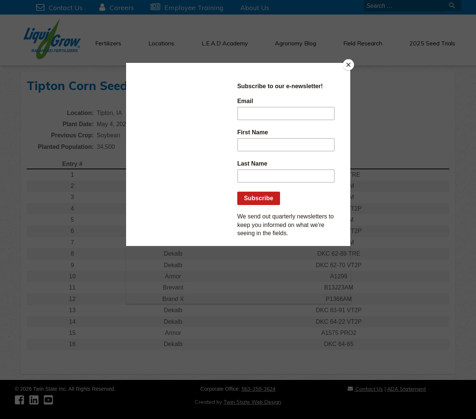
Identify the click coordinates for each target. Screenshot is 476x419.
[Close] (348, 64)
